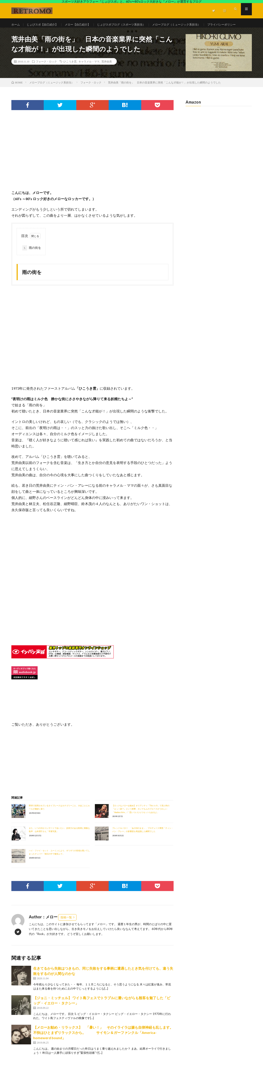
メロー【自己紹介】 (81, 25)
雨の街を (31, 259)
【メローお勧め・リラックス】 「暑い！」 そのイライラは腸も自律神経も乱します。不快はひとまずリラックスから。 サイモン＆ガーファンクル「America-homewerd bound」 (103, 1044)
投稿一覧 (66, 929)
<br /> (24, 619)
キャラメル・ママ (88, 73)
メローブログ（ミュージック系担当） (187, 25)
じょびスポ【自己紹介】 (44, 25)
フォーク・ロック (46, 73)
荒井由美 (106, 73)
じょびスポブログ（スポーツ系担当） (128, 25)
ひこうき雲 (70, 73)
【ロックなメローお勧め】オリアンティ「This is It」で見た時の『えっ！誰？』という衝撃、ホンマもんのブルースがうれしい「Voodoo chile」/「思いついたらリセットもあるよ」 (140, 821)
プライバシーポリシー (30, 33)
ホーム (16, 25)
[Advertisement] (92, 166)
